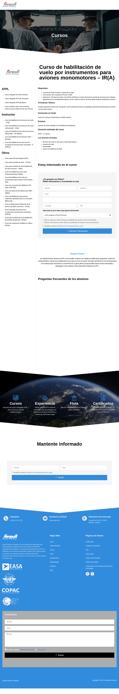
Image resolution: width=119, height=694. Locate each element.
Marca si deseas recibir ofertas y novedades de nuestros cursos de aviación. (71, 220)
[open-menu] (112, 4)
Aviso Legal (79, 226)
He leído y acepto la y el (64, 226)
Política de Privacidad (65, 226)
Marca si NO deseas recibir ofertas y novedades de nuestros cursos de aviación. (72, 222)
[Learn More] (13, 519)
